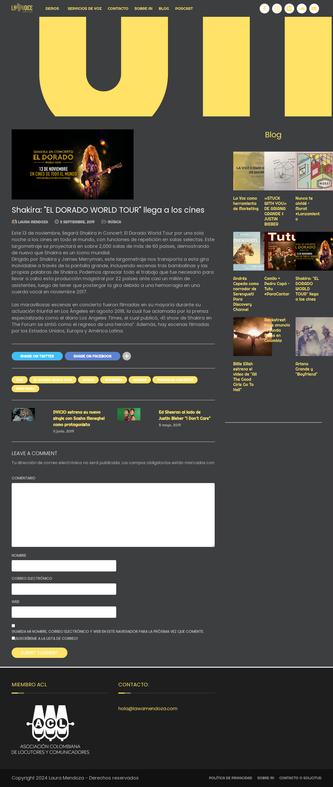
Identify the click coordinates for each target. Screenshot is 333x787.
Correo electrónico (33, 578)
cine (19, 380)
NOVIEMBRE (113, 380)
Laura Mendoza (33, 222)
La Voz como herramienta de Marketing (246, 203)
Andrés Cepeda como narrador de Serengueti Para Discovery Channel (246, 294)
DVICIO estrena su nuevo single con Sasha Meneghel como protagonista (79, 418)
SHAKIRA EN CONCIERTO (175, 380)
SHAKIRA (139, 380)
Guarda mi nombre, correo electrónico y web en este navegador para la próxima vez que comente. (108, 631)
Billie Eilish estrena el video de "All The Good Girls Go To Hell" (245, 376)
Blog (164, 8)
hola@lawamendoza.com (147, 708)
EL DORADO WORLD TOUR (53, 380)
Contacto (118, 8)
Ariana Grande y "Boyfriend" (307, 369)
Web (15, 601)
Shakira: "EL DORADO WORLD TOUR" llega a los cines (307, 289)
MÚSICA (114, 222)
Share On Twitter (37, 356)
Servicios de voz (85, 8)
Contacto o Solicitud (300, 778)
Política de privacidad (230, 778)
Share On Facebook (93, 356)
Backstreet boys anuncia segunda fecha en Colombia (277, 330)
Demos (52, 8)
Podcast (184, 8)
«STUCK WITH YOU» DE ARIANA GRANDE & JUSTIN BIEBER (275, 211)
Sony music (25, 389)
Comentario (23, 478)
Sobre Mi (144, 8)
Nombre (20, 555)
